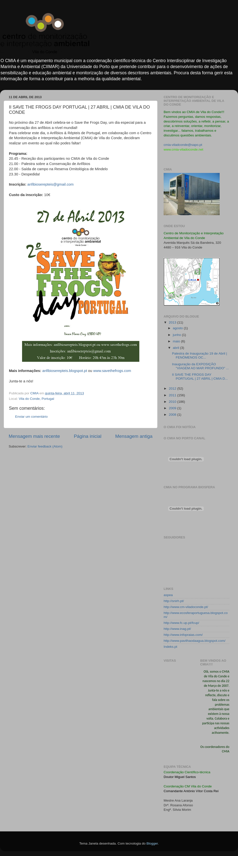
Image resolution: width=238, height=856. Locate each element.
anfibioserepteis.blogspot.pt (64, 371)
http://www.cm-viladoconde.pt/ (186, 607)
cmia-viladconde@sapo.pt (183, 145)
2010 (173, 402)
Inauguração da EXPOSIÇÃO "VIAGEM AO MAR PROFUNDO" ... (200, 366)
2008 (173, 414)
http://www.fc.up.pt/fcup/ (181, 623)
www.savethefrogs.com (112, 371)
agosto (178, 328)
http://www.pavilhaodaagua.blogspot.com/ (194, 641)
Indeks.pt (170, 647)
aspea (168, 595)
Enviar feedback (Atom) (45, 446)
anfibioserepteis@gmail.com (50, 184)
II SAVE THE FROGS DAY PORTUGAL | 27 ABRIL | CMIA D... (200, 376)
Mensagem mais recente (34, 436)
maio (177, 341)
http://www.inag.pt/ (177, 629)
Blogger (152, 843)
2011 (173, 395)
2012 (173, 388)
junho (177, 335)
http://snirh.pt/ (174, 601)
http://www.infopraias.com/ (183, 635)
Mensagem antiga (133, 436)
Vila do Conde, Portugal (36, 399)
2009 (173, 408)
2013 (173, 322)
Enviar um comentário (31, 416)
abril (176, 348)
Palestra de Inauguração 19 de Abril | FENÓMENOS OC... (199, 355)
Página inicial (87, 436)
